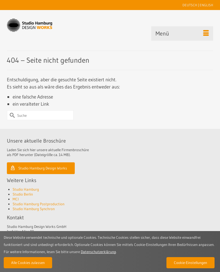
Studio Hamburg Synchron (34, 208)
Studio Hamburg (26, 189)
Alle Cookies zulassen (28, 262)
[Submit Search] (11, 115)
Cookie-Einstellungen (190, 262)
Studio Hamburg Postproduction (38, 204)
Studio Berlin (23, 194)
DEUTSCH (189, 5)
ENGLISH (206, 5)
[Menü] (182, 33)
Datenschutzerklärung (98, 251)
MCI (16, 199)
